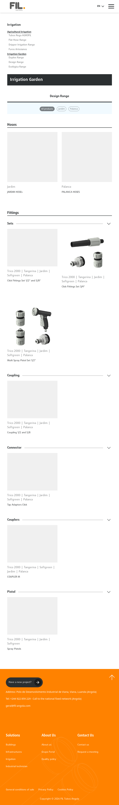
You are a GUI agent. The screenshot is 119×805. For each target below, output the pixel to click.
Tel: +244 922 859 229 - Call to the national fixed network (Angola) (44, 698)
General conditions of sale (20, 790)
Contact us (83, 745)
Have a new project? (25, 682)
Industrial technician (16, 766)
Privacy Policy (45, 790)
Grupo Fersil (48, 752)
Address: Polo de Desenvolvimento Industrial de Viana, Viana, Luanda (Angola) (51, 691)
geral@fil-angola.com (18, 705)
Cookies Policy (65, 790)
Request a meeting (87, 752)
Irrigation (11, 759)
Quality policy (49, 759)
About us (46, 745)
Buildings (11, 745)
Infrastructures (14, 752)
